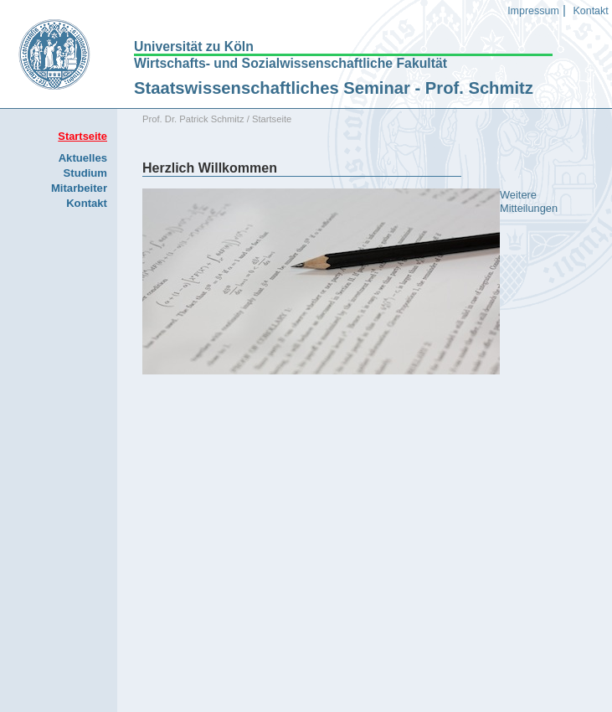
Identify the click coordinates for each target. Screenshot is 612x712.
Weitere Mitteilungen (529, 201)
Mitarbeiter (79, 188)
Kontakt (590, 11)
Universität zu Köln (194, 47)
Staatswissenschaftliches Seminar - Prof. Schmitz (333, 88)
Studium (86, 173)
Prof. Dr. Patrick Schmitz (193, 119)
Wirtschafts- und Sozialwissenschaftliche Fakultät (290, 63)
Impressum (533, 11)
